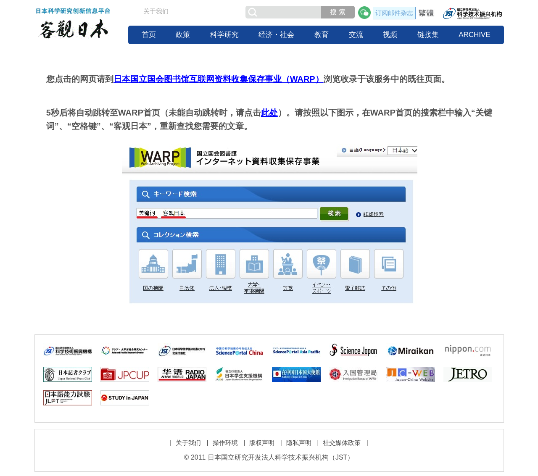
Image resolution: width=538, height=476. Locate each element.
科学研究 (224, 35)
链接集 (428, 35)
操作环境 (225, 442)
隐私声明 (298, 442)
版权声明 (261, 442)
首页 (149, 35)
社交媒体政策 (342, 442)
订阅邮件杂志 (394, 12)
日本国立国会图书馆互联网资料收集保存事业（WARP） (218, 79)
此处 (269, 112)
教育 (321, 35)
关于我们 (156, 11)
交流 (356, 35)
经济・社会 (276, 35)
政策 (183, 35)
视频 (390, 35)
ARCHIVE (475, 35)
